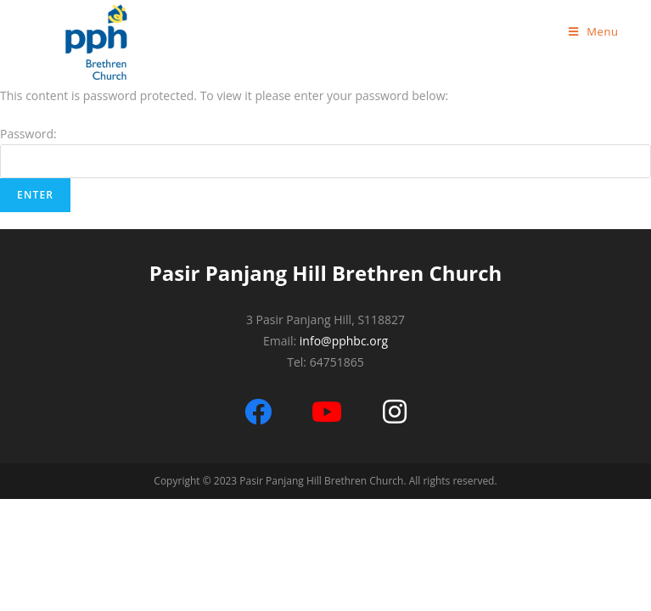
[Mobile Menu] (594, 31)
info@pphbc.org (344, 341)
